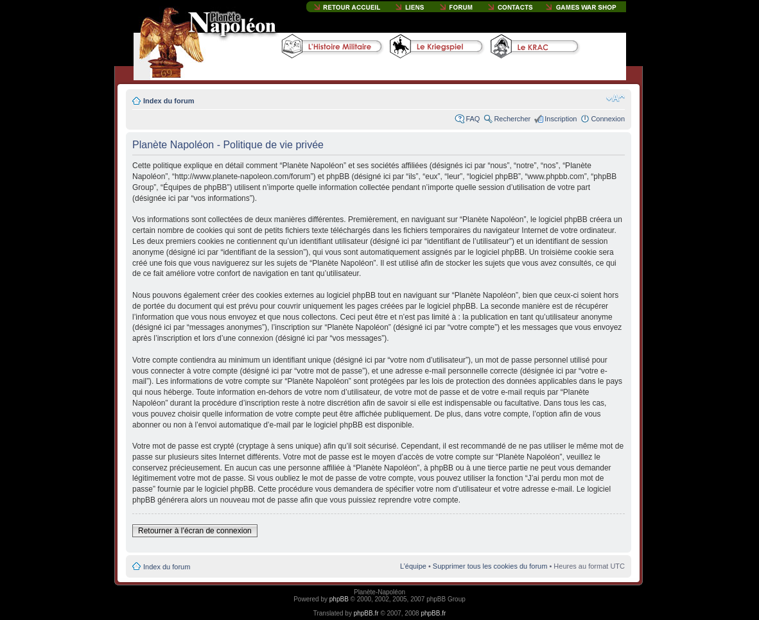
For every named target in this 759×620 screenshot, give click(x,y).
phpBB (339, 599)
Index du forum (168, 101)
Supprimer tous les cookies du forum (490, 566)
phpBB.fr (366, 613)
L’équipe (413, 566)
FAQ (473, 119)
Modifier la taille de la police (615, 98)
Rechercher (512, 119)
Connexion (608, 119)
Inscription (561, 119)
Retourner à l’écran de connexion (195, 530)
